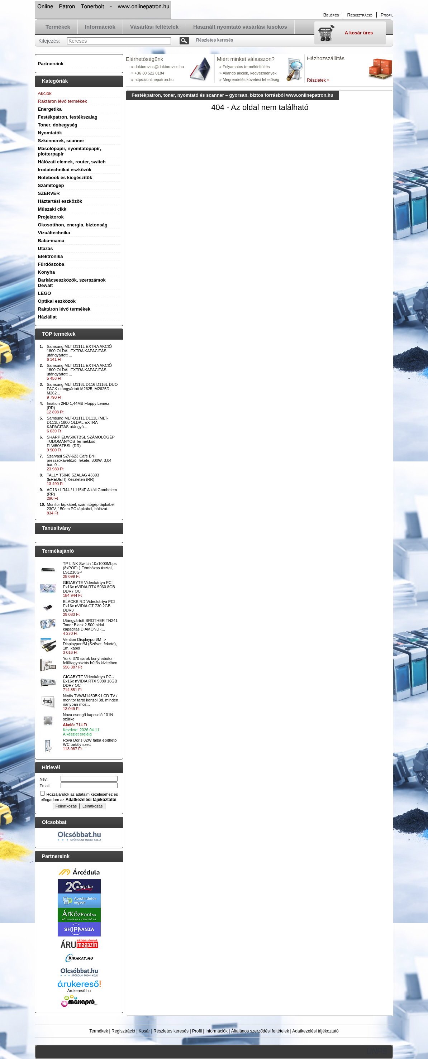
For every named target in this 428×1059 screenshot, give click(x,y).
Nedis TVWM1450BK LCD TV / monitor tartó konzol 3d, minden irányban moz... (90, 700)
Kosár (144, 1031)
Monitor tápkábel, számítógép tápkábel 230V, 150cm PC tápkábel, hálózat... (81, 506)
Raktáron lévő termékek (64, 309)
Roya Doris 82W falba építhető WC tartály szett (90, 742)
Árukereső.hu (79, 990)
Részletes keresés (171, 1031)
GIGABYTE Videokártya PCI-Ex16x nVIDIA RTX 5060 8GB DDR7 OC (89, 586)
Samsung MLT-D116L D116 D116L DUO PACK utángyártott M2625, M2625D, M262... (82, 388)
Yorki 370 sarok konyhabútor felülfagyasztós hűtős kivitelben (90, 660)
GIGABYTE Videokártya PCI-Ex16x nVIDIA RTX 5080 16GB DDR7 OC (90, 681)
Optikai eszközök (57, 301)
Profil (197, 1031)
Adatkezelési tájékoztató (315, 1031)
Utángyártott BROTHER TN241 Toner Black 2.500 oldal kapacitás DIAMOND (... (90, 624)
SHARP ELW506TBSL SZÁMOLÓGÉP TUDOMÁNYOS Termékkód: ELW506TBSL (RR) (81, 441)
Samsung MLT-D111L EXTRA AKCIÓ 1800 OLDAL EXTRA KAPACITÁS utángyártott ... (79, 350)
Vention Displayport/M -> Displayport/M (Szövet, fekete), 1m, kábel (90, 643)
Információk (216, 1031)
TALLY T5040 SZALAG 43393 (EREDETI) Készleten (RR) (73, 477)
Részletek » (318, 80)
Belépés (331, 15)
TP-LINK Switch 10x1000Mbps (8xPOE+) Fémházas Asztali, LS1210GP (90, 567)
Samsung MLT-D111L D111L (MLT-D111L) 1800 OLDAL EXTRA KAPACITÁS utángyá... (78, 422)
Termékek (98, 1031)
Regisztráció (123, 1031)
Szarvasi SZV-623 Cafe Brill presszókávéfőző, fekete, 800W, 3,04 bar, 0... (79, 460)
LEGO (44, 293)
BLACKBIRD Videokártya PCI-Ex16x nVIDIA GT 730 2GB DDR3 (89, 605)
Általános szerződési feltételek (260, 1031)
